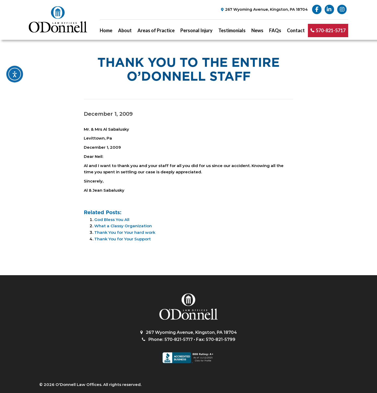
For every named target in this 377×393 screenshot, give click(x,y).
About (125, 30)
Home (106, 30)
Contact (296, 30)
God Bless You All (111, 219)
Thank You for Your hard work (124, 232)
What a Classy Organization (123, 225)
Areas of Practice (156, 30)
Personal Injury (196, 30)
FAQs (275, 30)
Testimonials (232, 30)
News (257, 30)
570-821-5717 (331, 30)
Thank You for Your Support (122, 238)
